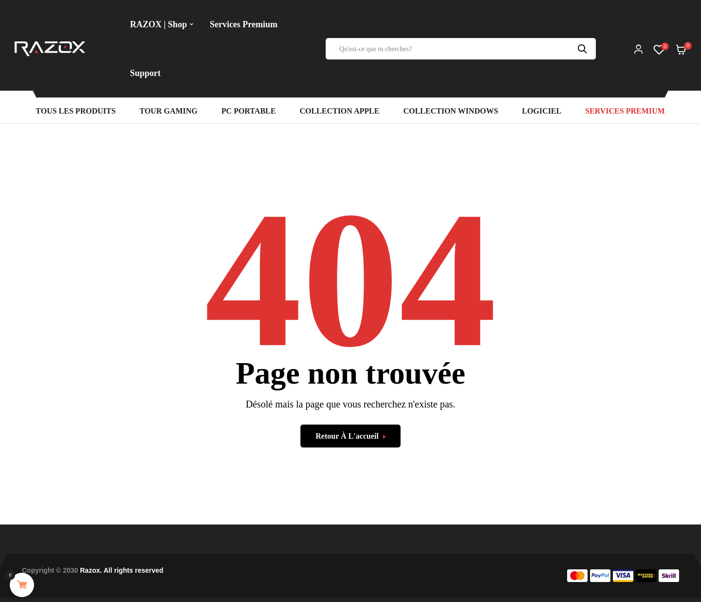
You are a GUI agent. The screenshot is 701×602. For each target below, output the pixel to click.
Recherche (584, 48)
